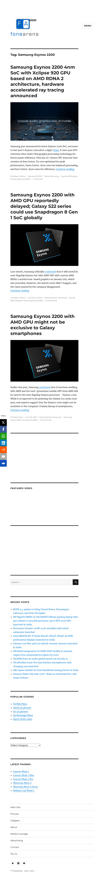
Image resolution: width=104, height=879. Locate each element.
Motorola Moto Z (22, 783)
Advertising (16, 840)
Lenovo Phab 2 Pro (23, 779)
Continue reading (65, 169)
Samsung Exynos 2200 (20, 179)
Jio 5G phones (20, 711)
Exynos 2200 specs (69, 176)
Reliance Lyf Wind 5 (23, 790)
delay (56, 150)
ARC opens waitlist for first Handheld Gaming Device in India (45, 670)
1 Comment (38, 179)
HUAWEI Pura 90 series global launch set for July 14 (40, 658)
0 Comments (51, 300)
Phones (14, 814)
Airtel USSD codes (22, 719)
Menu (88, 25)
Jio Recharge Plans (23, 715)
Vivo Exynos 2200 (29, 420)
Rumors (53, 298)
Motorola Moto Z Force (25, 786)
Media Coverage (19, 834)
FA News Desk (16, 417)
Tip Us (13, 854)
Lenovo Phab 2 (21, 771)
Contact (14, 847)
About (13, 827)
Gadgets (15, 820)
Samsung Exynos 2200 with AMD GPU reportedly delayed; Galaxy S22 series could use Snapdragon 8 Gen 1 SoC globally (44, 206)
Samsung (54, 176)
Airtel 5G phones (22, 707)
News (47, 176)
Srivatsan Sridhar (17, 176)
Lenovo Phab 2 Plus (23, 775)
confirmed (50, 271)
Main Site (15, 807)
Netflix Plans (20, 704)
